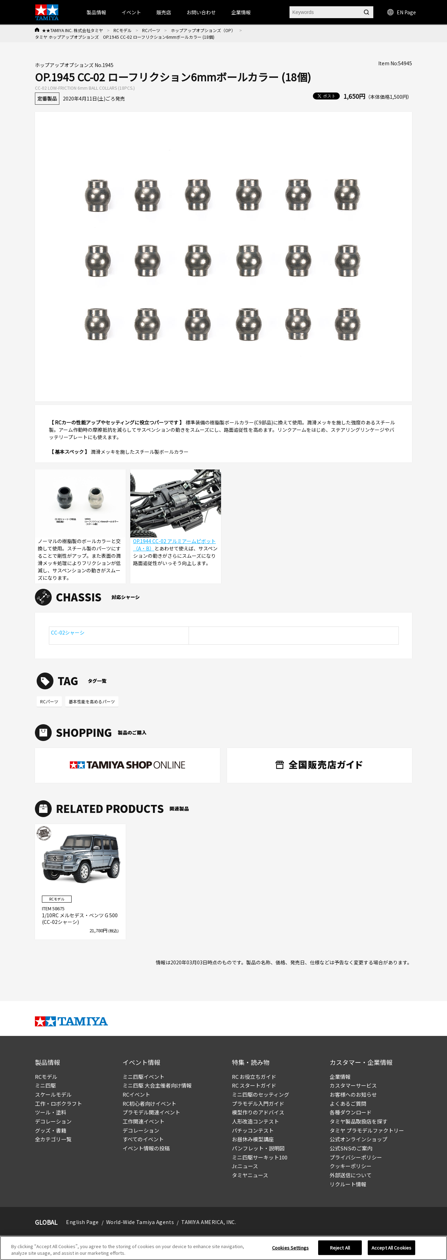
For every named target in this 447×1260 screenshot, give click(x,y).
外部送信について (351, 1175)
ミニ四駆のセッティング (260, 1094)
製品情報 (96, 12)
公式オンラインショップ (358, 1139)
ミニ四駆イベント (143, 1076)
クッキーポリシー (351, 1166)
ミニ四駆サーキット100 (259, 1157)
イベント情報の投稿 (146, 1148)
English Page (82, 1221)
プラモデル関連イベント (151, 1112)
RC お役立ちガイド (254, 1076)
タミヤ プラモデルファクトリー (367, 1130)
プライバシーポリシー (356, 1157)
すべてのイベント (143, 1139)
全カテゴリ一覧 (53, 1139)
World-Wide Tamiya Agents (140, 1221)
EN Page (401, 12)
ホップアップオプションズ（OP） (203, 30)
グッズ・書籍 (50, 1130)
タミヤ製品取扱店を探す (358, 1121)
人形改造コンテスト (255, 1121)
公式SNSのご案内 (351, 1148)
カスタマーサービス (353, 1085)
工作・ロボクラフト (58, 1103)
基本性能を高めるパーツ (92, 701)
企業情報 (340, 1076)
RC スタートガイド (254, 1085)
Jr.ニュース (245, 1166)
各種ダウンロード (351, 1112)
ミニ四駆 (45, 1085)
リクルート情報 (348, 1184)
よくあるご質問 (348, 1103)
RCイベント (136, 1094)
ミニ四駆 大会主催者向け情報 (157, 1085)
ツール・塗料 (50, 1112)
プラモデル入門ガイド (258, 1103)
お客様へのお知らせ (353, 1094)
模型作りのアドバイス (258, 1112)
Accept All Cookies (391, 1249)
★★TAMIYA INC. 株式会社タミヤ (72, 30)
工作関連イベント (143, 1121)
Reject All (340, 1249)
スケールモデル (53, 1094)
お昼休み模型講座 (253, 1139)
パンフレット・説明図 (258, 1148)
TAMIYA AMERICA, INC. (208, 1221)
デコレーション (53, 1121)
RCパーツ (151, 30)
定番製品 (47, 98)
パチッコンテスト (253, 1130)
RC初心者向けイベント (149, 1103)
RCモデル (122, 30)
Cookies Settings (290, 1249)
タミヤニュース (250, 1175)
